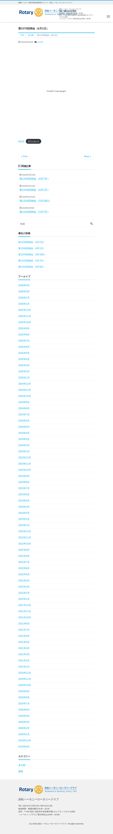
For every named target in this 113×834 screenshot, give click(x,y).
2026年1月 (24, 304)
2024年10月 (24, 396)
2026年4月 (24, 285)
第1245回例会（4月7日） (31, 242)
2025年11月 (24, 316)
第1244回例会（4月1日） (31, 248)
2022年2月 (24, 593)
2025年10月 (24, 322)
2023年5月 (24, 500)
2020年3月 (24, 722)
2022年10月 (24, 543)
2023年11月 (24, 463)
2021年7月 (24, 629)
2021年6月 (24, 636)
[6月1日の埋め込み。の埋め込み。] (56, 91)
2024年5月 (24, 427)
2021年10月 (24, 617)
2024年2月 (24, 445)
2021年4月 (24, 648)
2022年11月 (24, 537)
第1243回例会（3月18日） (32, 254)
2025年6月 (24, 347)
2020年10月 (24, 685)
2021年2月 (24, 660)
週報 (20, 771)
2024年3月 (24, 439)
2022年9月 (24, 550)
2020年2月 (24, 728)
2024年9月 (24, 402)
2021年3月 (24, 654)
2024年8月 (24, 408)
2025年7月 (24, 340)
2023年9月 (24, 476)
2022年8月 (24, 556)
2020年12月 (24, 673)
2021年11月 (24, 611)
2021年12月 (24, 605)
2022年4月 (24, 580)
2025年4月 (24, 359)
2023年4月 (24, 507)
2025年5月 (24, 353)
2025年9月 (24, 328)
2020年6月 (24, 709)
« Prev (24, 156)
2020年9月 (24, 691)
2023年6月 (24, 494)
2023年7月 (24, 488)
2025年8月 (24, 334)
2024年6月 (24, 420)
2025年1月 (24, 377)
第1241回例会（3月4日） (31, 267)
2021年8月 (24, 623)
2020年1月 (24, 734)
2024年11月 (24, 390)
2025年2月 (24, 371)
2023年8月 (24, 482)
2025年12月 (24, 310)
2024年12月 (24, 383)
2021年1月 (24, 666)
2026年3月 (24, 291)
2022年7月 (24, 562)
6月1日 (21, 141)
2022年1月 (24, 599)
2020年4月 (24, 716)
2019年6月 (24, 746)
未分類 (40, 42)
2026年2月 (24, 297)
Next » (87, 156)
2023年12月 (24, 457)
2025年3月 (24, 365)
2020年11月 (24, 679)
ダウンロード (33, 141)
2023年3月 (24, 513)
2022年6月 (24, 568)
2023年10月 (24, 470)
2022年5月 (24, 574)
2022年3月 (24, 586)
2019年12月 (24, 740)
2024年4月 (24, 433)
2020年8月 (24, 697)
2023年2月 (24, 519)
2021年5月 (24, 642)
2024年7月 (24, 414)
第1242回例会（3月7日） (31, 260)
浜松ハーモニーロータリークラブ (52, 824)
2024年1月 (24, 451)
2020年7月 (24, 703)
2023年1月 (24, 525)
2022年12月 (24, 531)
